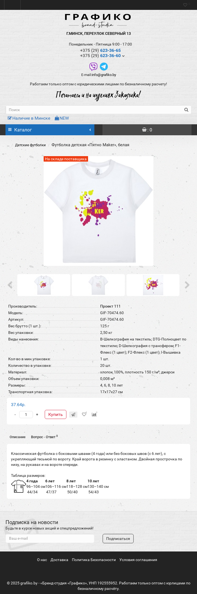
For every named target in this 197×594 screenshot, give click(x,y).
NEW (62, 118)
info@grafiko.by (104, 75)
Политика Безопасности (94, 560)
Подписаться (118, 538)
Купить (55, 414)
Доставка (59, 560)
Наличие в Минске (29, 118)
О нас (42, 560)
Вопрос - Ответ (44, 436)
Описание (18, 437)
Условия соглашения (138, 560)
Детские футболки (30, 145)
